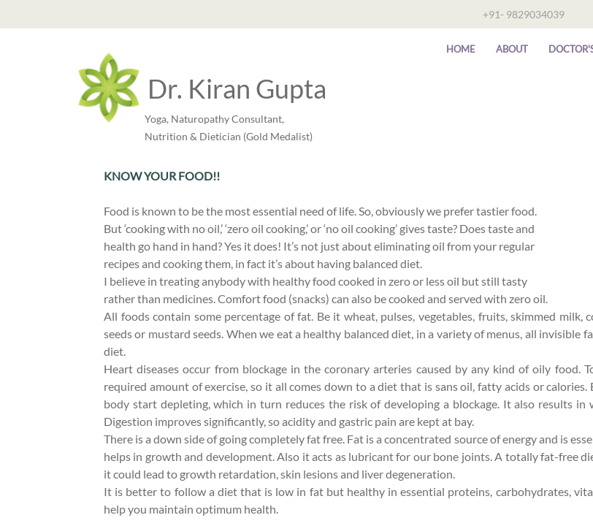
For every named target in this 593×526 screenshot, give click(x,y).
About (512, 49)
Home (460, 49)
